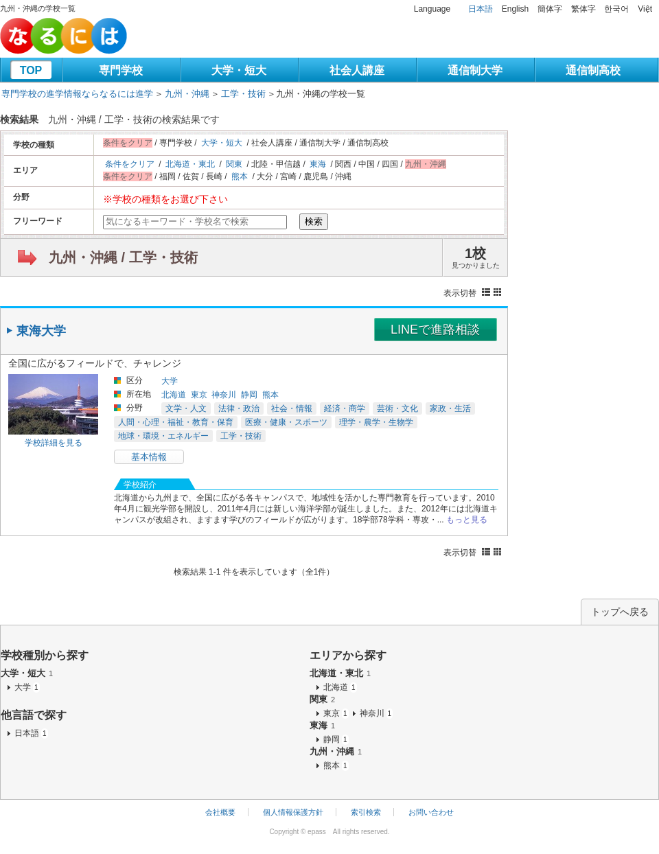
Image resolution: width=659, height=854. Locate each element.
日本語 (480, 9)
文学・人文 (186, 408)
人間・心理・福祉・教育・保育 (175, 422)
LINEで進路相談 (435, 329)
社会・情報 (291, 408)
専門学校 (121, 70)
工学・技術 (243, 94)
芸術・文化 (397, 408)
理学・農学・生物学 (376, 422)
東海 (318, 164)
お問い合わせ (431, 812)
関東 (234, 164)
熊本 (239, 176)
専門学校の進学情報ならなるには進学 (77, 94)
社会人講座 (357, 70)
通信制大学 (475, 70)
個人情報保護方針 (293, 812)
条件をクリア (129, 164)
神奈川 (223, 395)
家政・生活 (450, 408)
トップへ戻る (620, 611)
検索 (314, 221)
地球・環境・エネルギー (163, 436)
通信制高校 (593, 70)
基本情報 (149, 457)
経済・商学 (344, 408)
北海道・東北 (190, 164)
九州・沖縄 (187, 94)
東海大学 (41, 331)
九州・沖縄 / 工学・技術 (123, 257)
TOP (31, 70)
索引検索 (366, 812)
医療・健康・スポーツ (286, 422)
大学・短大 (238, 70)
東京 (199, 395)
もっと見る (466, 519)
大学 (169, 381)
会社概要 (220, 812)
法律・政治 (238, 408)
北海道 (173, 395)
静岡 (249, 395)
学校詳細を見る (53, 443)
